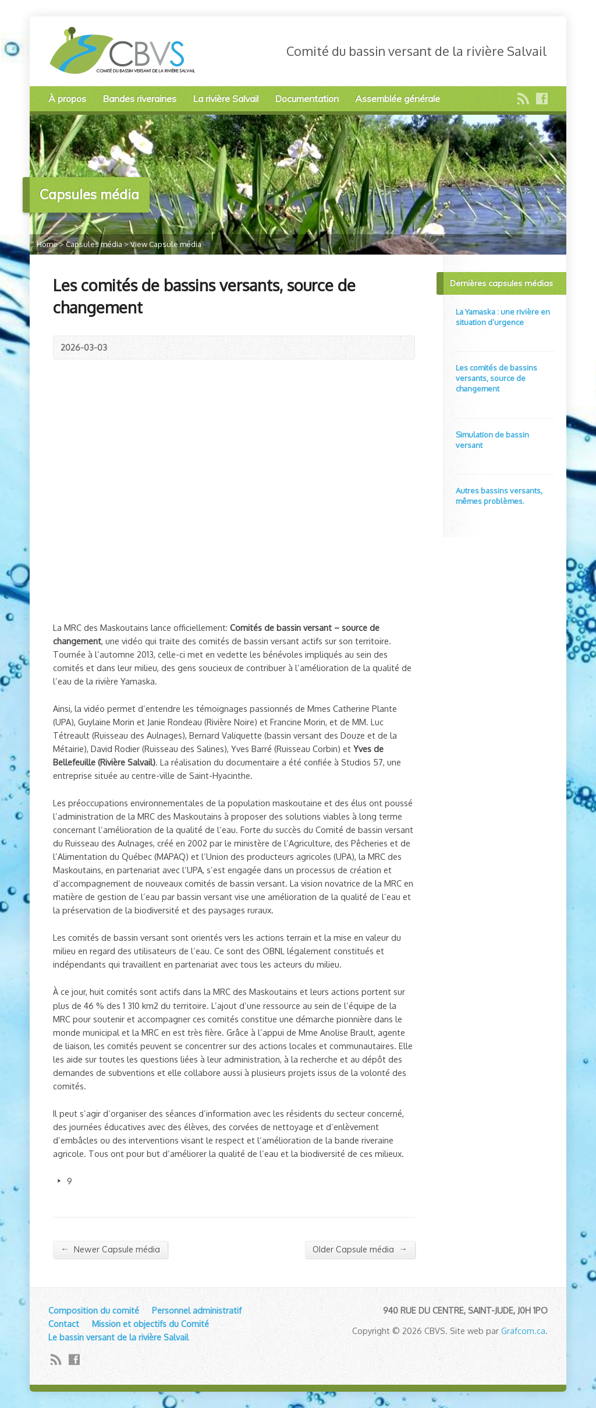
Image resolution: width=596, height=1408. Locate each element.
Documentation (307, 98)
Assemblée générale (397, 98)
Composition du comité (93, 1310)
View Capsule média (165, 244)
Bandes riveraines (139, 98)
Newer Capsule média (110, 1249)
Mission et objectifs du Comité (150, 1323)
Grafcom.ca (523, 1330)
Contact (63, 1323)
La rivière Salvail (225, 98)
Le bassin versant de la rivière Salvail (118, 1337)
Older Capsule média (360, 1249)
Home (47, 244)
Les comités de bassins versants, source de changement (496, 378)
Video (461, 334)
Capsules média (94, 244)
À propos (67, 98)
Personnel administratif (197, 1310)
